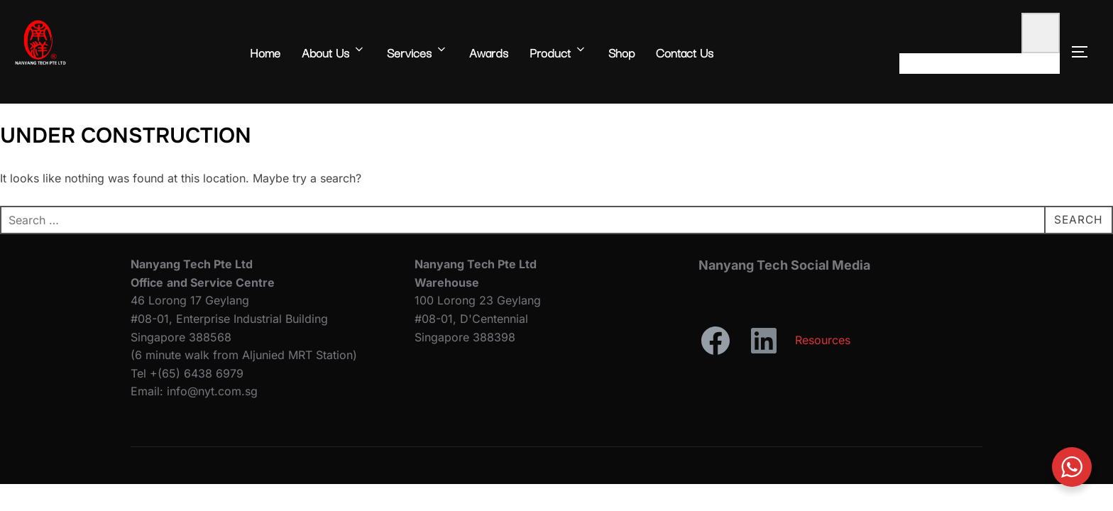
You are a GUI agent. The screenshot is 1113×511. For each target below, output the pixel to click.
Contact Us (684, 52)
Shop (621, 52)
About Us (334, 52)
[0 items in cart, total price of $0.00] (1040, 33)
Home (265, 52)
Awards (488, 52)
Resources (822, 340)
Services (417, 52)
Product (558, 52)
